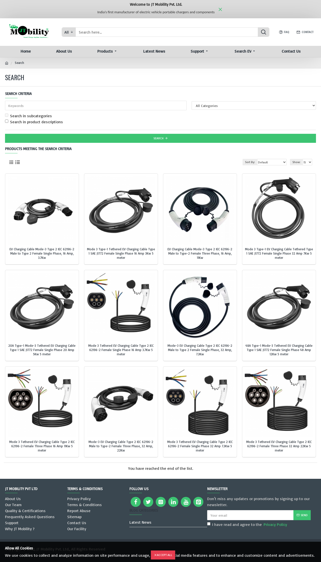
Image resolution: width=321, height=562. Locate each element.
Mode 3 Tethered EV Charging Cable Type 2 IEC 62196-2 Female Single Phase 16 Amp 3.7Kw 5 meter (121, 350)
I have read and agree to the (247, 524)
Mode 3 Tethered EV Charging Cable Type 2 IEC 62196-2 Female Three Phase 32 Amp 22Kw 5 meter (279, 446)
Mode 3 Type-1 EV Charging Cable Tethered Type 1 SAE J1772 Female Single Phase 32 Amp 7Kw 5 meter (279, 253)
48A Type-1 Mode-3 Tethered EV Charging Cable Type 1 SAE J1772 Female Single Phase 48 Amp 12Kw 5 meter (279, 350)
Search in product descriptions (34, 121)
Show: (296, 162)
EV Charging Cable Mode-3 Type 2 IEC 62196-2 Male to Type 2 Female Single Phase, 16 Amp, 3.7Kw (42, 253)
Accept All (164, 555)
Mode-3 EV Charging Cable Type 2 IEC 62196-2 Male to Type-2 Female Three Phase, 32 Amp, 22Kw (121, 446)
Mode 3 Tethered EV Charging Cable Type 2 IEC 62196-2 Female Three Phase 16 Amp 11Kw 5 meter (42, 446)
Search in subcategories (28, 115)
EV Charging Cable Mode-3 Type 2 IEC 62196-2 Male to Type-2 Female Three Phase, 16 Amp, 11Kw (200, 253)
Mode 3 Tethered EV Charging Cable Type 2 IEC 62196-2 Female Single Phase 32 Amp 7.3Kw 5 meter (200, 446)
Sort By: (250, 162)
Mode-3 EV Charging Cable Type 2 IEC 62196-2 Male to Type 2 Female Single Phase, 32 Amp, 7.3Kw (200, 350)
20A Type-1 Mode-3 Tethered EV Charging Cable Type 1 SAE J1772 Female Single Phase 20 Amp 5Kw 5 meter (41, 350)
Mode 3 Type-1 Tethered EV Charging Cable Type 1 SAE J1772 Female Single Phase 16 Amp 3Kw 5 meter (121, 253)
